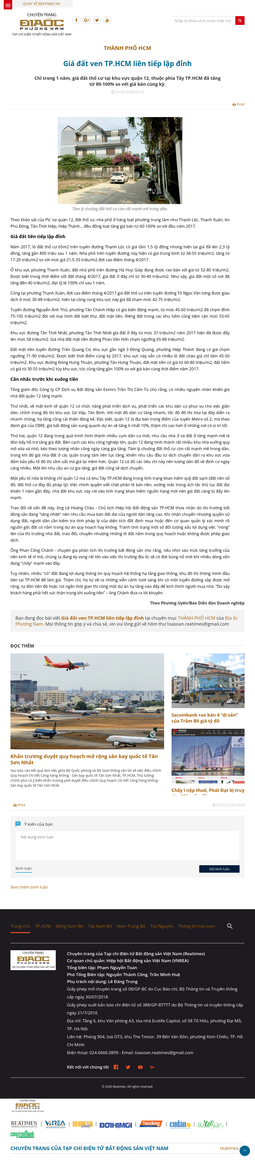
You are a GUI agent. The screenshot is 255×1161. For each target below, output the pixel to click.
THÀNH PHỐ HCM (127, 47)
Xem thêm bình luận (29, 887)
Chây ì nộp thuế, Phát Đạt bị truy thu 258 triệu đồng (208, 793)
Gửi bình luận (219, 869)
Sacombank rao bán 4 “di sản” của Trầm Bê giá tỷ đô (205, 718)
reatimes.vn (232, 1148)
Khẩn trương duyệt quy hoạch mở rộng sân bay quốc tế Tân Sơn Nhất (84, 759)
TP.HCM (43, 926)
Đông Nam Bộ (69, 926)
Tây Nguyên (161, 926)
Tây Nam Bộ (100, 926)
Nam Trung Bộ (131, 926)
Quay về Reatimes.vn (41, 3)
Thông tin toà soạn (196, 926)
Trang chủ (20, 926)
